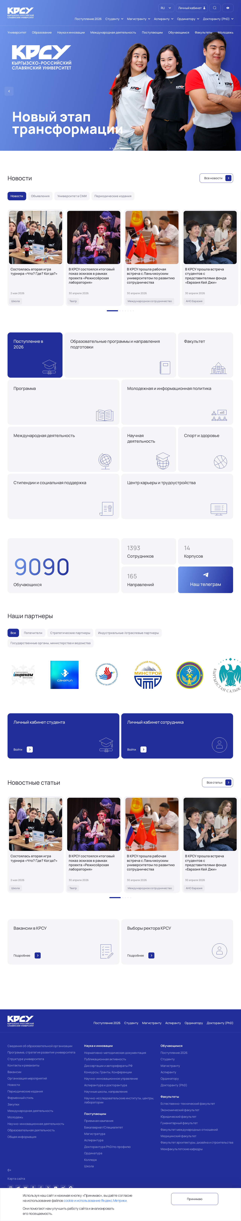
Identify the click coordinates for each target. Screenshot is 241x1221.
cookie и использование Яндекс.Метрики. (95, 1200)
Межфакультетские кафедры (182, 1149)
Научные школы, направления (105, 1091)
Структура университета (26, 1059)
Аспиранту (168, 1072)
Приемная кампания (98, 1121)
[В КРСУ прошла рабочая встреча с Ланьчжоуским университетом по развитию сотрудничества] (152, 257)
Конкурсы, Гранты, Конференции (108, 1072)
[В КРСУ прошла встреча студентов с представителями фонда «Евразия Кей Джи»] (210, 257)
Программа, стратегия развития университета (41, 1052)
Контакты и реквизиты (23, 1065)
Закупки (13, 1104)
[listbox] (166, 8)
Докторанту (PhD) (174, 1085)
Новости (14, 1085)
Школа (89, 1166)
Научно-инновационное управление (111, 1078)
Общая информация (22, 1137)
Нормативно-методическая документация (115, 1053)
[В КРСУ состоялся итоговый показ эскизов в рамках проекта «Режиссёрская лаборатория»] (94, 257)
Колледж (90, 1160)
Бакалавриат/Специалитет (103, 1127)
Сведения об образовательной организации (40, 1046)
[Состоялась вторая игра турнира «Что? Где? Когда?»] (36, 257)
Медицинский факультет (178, 1136)
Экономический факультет (180, 1110)
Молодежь (15, 1117)
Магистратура (94, 1134)
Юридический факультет (178, 1117)
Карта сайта (16, 1179)
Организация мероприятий (27, 1078)
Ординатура (93, 1153)
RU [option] (162, 8)
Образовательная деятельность (31, 1130)
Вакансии (14, 1072)
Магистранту (170, 1066)
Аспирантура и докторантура (105, 1085)
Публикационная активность (105, 1059)
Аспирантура (93, 1140)
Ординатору (170, 1078)
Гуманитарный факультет (179, 1123)
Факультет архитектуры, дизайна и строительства (197, 1142)
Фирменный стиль (21, 1098)
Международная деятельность (30, 1111)
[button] (110, 148)
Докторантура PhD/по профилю (107, 1147)
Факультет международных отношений (189, 1130)
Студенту (168, 1059)
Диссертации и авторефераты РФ (108, 1066)
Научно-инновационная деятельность (36, 1124)
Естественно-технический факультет (188, 1104)
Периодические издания (25, 1091)
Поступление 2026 (174, 1053)
